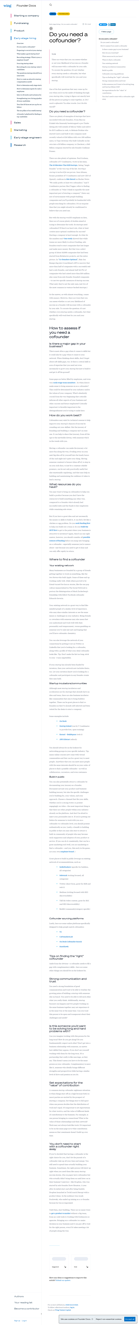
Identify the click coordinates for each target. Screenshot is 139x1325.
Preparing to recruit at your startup (18, 50)
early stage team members (64, 382)
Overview (9, 43)
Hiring (53, 14)
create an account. (71, 1304)
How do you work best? (110, 53)
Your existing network (110, 63)
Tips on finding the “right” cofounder (115, 77)
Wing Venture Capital (63, 1310)
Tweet (103, 24)
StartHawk (64, 946)
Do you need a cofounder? (15, 47)
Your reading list (21, 1302)
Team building (64, 14)
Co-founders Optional (68, 259)
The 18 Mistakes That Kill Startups (63, 165)
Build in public (107, 70)
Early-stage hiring (54, 24)
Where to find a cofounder (111, 60)
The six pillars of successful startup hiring (21, 110)
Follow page (106, 32)
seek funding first (82, 523)
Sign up (6, 1321)
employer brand (67, 851)
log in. (72, 1307)
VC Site (36, 1321)
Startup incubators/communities (114, 67)
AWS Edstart (65, 739)
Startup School (65, 726)
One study (68, 238)
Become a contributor (21, 1308)
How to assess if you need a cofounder (114, 46)
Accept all (129, 1319)
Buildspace (71, 734)
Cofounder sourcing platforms (113, 74)
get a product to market (61, 1213)
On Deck (63, 721)
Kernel (62, 734)
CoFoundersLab (66, 936)
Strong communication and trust (114, 81)
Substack (63, 875)
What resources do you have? (112, 56)
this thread (70, 179)
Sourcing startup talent (14, 63)
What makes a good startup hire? (17, 54)
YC (61, 931)
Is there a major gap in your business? (115, 49)
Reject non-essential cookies (109, 1319)
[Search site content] (92, 5)
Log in (13, 1321)
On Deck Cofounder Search (71, 941)
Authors (21, 1296)
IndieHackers (65, 867)
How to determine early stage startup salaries (22, 85)
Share (111, 24)
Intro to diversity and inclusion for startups (21, 95)
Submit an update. (63, 1280)
